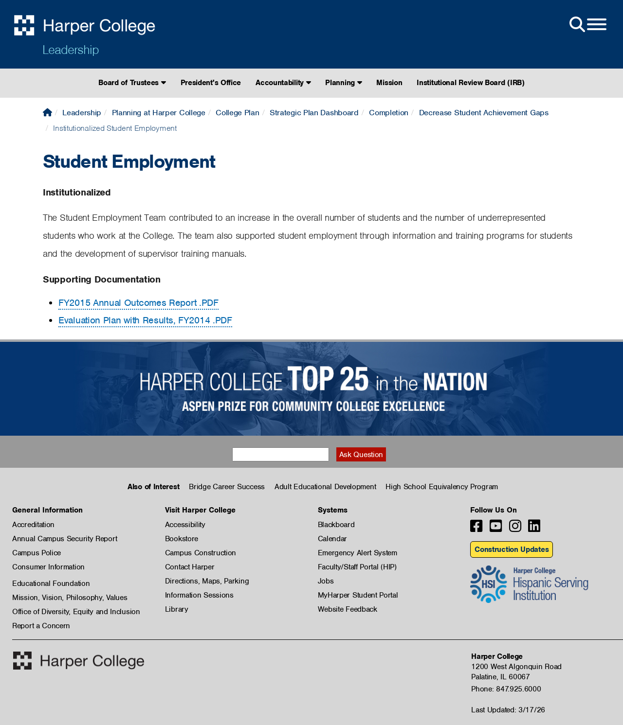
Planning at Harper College (158, 112)
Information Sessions (199, 595)
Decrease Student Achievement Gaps (484, 112)
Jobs (326, 581)
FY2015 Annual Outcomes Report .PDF (138, 303)
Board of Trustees (131, 83)
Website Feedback (347, 609)
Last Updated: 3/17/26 (508, 710)
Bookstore (181, 539)
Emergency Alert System (357, 553)
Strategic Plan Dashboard (314, 112)
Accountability (283, 83)
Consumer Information (48, 567)
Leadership (70, 49)
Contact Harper (190, 567)
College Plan (237, 112)
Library (176, 609)
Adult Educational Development (325, 487)
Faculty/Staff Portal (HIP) (357, 567)
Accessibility (185, 525)
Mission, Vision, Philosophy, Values (70, 597)
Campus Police (36, 553)
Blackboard (336, 525)
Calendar (333, 539)
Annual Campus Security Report (64, 539)
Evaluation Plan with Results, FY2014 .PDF (145, 320)
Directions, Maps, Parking (207, 581)
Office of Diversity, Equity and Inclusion (76, 612)
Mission (389, 83)
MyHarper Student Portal (358, 595)
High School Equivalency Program (441, 487)
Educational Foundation (51, 583)
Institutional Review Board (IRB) (470, 83)
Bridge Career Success (227, 487)
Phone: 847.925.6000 (506, 689)
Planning (343, 83)
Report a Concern (41, 626)
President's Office (211, 83)
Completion (388, 112)
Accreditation (33, 525)
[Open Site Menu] (587, 24)
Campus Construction (200, 553)
